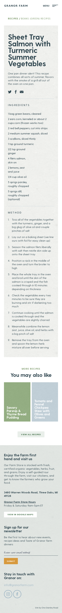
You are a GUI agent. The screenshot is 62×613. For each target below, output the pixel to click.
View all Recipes (31, 434)
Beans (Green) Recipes (36, 18)
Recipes (13, 18)
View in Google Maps (20, 514)
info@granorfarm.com (19, 585)
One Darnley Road (50, 607)
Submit (11, 561)
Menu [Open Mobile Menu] (50, 5)
